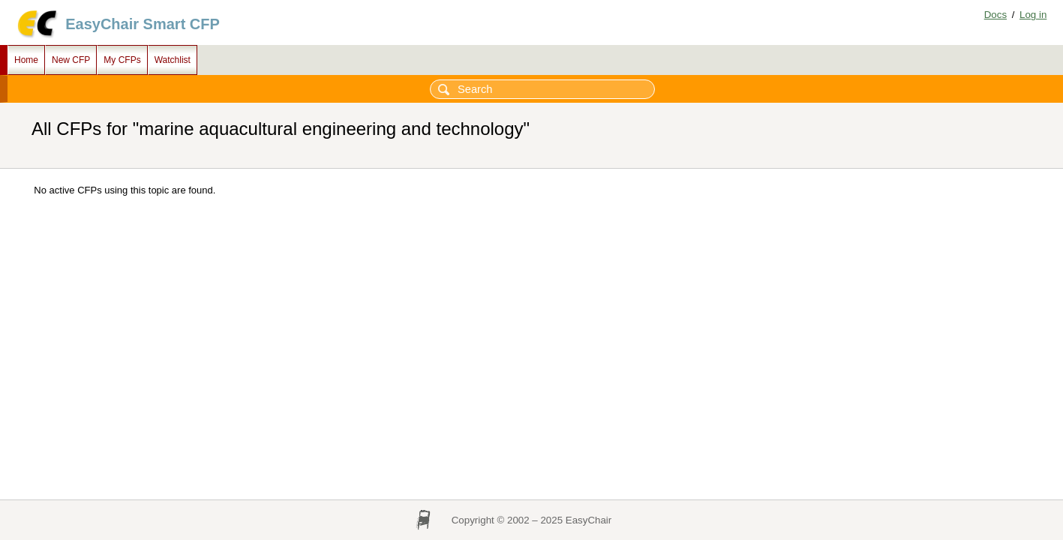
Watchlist (173, 60)
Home (26, 60)
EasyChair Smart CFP (142, 24)
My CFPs (122, 60)
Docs (995, 14)
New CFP (71, 60)
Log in (1032, 14)
